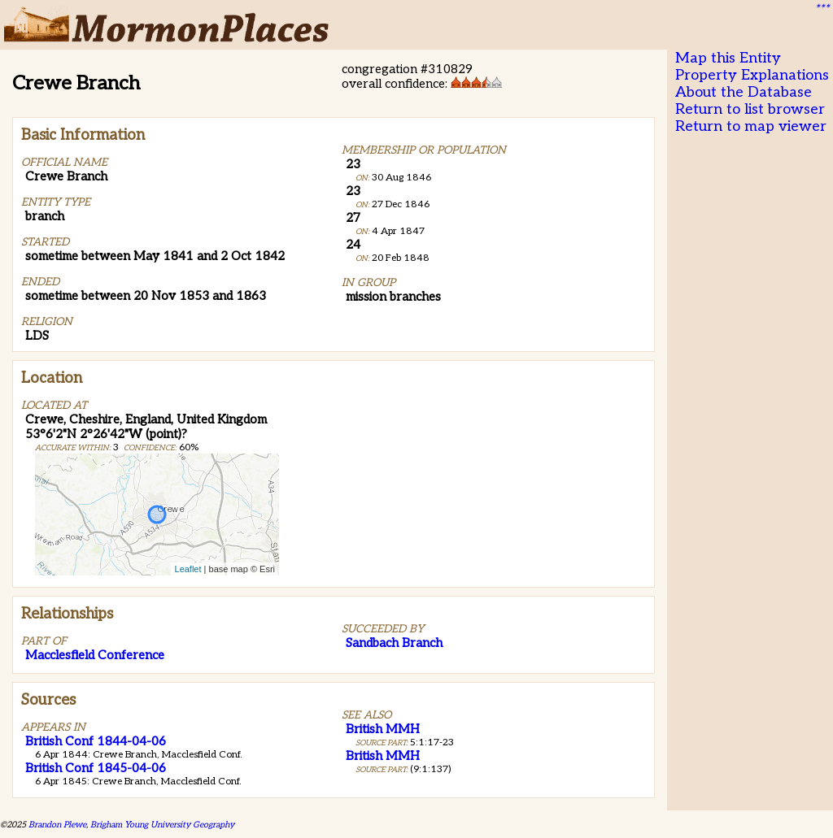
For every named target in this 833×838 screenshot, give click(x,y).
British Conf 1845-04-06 (95, 768)
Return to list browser (750, 109)
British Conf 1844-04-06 (95, 741)
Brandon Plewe (57, 824)
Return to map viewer (750, 126)
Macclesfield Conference (94, 655)
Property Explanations (752, 75)
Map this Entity (728, 58)
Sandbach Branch (394, 643)
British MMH (383, 729)
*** (821, 9)
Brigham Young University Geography (162, 824)
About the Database (743, 92)
